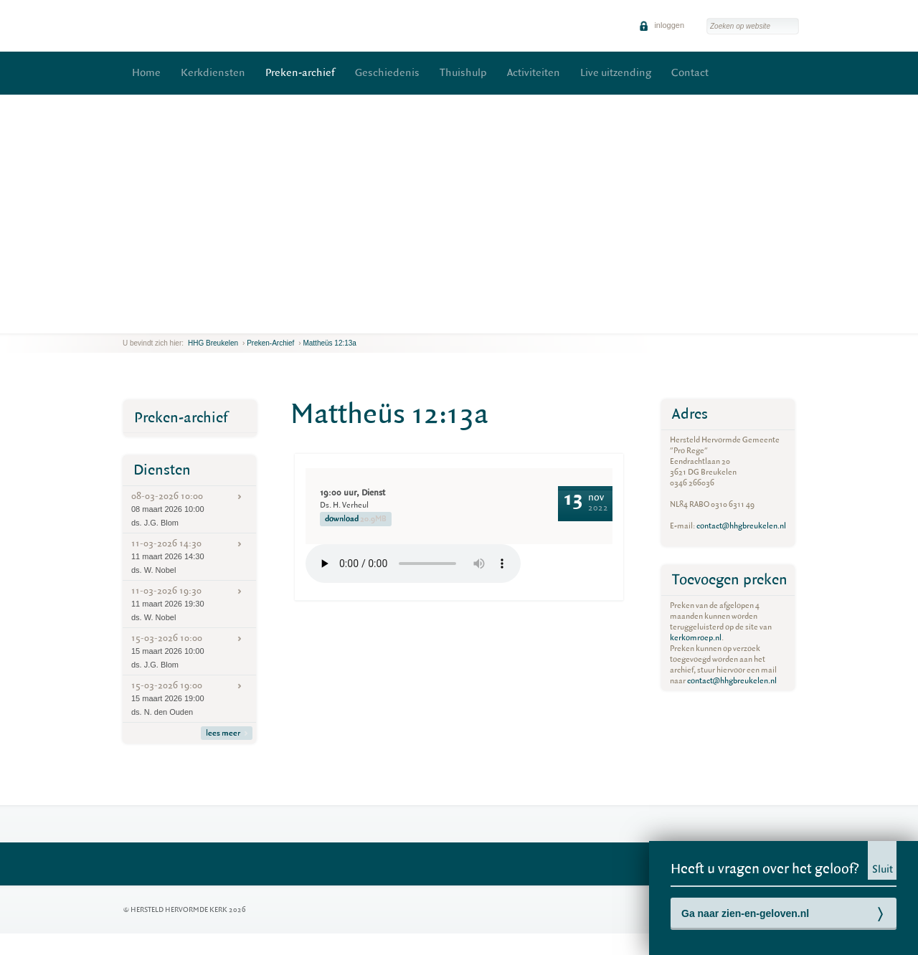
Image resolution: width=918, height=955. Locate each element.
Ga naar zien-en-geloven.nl (745, 913)
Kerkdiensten (213, 73)
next (153, 322)
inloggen (661, 25)
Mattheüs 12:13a (329, 343)
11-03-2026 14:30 (189, 556)
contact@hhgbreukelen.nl (741, 526)
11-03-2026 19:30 (189, 603)
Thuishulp (463, 73)
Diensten (162, 470)
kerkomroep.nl (695, 637)
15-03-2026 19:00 (189, 698)
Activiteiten (533, 73)
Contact (690, 73)
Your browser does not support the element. (413, 563)
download (356, 519)
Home (146, 73)
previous (126, 322)
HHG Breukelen (213, 343)
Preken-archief (300, 73)
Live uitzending (615, 73)
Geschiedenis (387, 73)
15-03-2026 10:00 (189, 651)
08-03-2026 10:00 (189, 509)
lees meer (226, 733)
